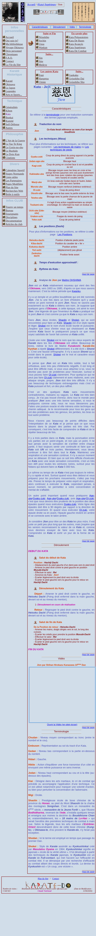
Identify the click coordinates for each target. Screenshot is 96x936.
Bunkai (9, 117)
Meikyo (43, 64)
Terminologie (85, 27)
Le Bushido (12, 150)
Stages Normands (15, 173)
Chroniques (12, 54)
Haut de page (88, 274)
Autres (9, 127)
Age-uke (51, 498)
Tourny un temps (14, 207)
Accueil (31, 4)
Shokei (75, 320)
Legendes (11, 91)
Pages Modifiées (14, 184)
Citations (10, 157)
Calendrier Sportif (15, 170)
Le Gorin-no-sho (14, 147)
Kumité (10, 121)
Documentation (14, 220)
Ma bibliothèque (14, 44)
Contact (10, 61)
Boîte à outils (13, 194)
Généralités (11, 107)
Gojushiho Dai (76, 78)
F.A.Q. (9, 57)
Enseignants (12, 213)
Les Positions (64, 234)
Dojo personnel (14, 50)
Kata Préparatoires (78, 37)
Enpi (41, 75)
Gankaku (73, 75)
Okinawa (10, 84)
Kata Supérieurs (77, 47)
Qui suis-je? (12, 40)
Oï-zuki (53, 374)
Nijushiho (44, 37)
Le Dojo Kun (12, 154)
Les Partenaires (14, 180)
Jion (60, 4)
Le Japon (10, 87)
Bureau (9, 210)
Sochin (42, 40)
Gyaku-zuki (39, 498)
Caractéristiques (40, 27)
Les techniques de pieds (69, 148)
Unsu (41, 44)
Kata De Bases (76, 40)
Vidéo (72, 27)
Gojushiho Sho (77, 82)
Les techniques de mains (67, 147)
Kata (8, 114)
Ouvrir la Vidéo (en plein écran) (62, 724)
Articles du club (14, 224)
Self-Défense (12, 124)
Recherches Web (14, 190)
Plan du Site (12, 187)
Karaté (9, 80)
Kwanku (76, 291)
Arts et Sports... (14, 94)
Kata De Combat (77, 50)
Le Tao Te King (14, 144)
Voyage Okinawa (14, 47)
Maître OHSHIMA (71, 280)
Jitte (41, 61)
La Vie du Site (13, 64)
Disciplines (11, 217)
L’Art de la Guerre (15, 140)
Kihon (9, 110)
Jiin (41, 57)
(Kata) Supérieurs (46, 4)
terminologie (53, 114)
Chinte (42, 82)
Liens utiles (12, 177)
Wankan (43, 47)
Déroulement (59, 27)
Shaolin (62, 320)
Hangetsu (44, 78)
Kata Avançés (76, 44)
